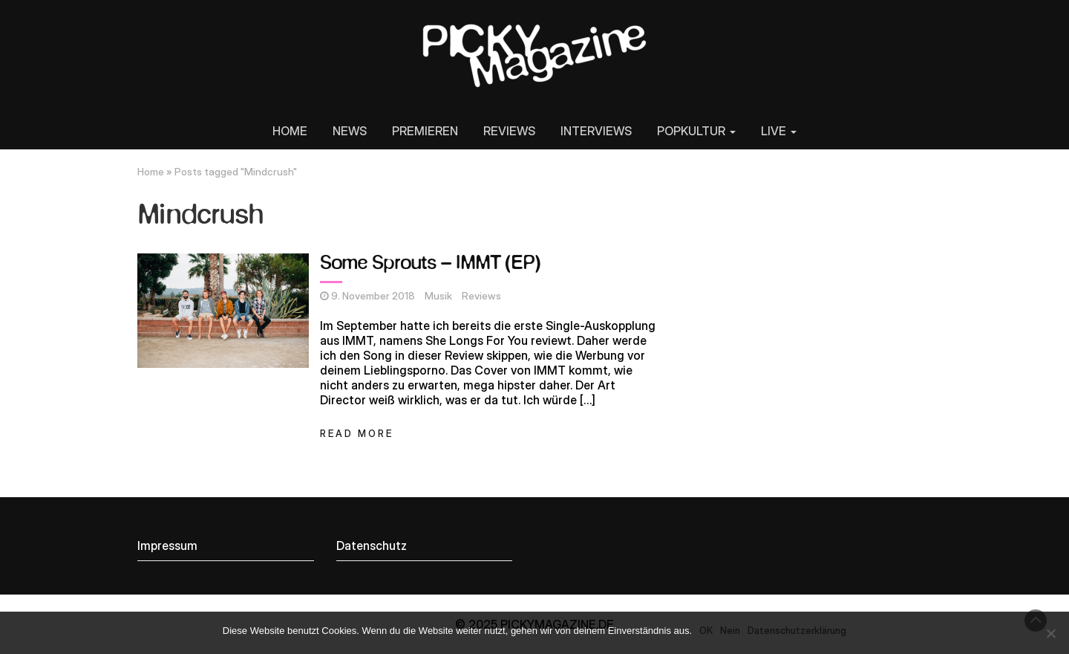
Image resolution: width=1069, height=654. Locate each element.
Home (150, 172)
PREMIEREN (425, 130)
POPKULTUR (696, 130)
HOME (289, 130)
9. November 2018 (373, 296)
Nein (730, 630)
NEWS (350, 130)
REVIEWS (509, 130)
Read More (356, 433)
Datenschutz (371, 545)
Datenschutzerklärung (797, 630)
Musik (438, 296)
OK (706, 630)
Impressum (167, 545)
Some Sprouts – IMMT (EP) (430, 263)
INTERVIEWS (596, 130)
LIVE (779, 130)
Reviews (481, 296)
